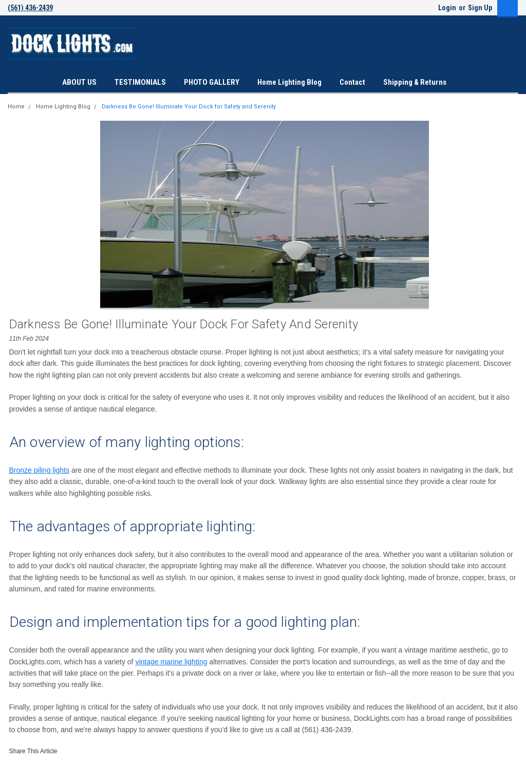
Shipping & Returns (414, 82)
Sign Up (480, 8)
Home (16, 106)
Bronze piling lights (39, 470)
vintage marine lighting (171, 662)
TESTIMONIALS (140, 82)
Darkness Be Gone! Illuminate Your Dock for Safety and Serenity (189, 106)
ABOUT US (79, 82)
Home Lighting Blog (289, 82)
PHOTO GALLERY (211, 82)
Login (447, 8)
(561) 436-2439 (30, 8)
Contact (352, 82)
